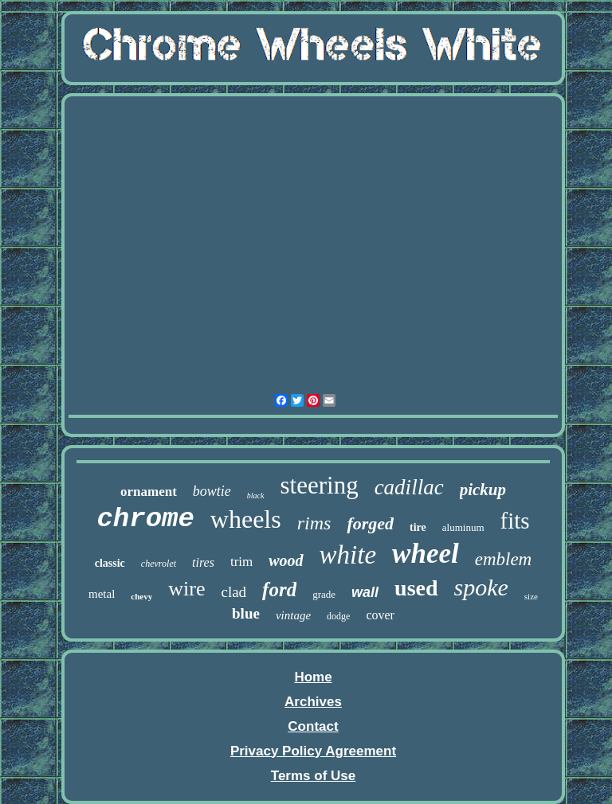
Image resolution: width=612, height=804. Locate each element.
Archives (313, 701)
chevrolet (158, 563)
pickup (483, 489)
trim (241, 561)
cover (380, 615)
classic (110, 563)
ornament (148, 491)
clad (233, 591)
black (256, 495)
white (348, 555)
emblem (503, 559)
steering (319, 485)
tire (418, 527)
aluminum (463, 527)
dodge (338, 616)
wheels (245, 519)
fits (515, 520)
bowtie (212, 491)
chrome (145, 519)
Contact (313, 726)
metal (101, 593)
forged (370, 523)
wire (186, 588)
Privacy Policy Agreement (313, 751)
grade (323, 594)
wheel (425, 553)
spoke (481, 587)
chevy (141, 596)
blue (246, 613)
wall (365, 592)
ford (279, 589)
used (415, 588)
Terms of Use (313, 775)
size (531, 596)
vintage (293, 615)
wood (286, 560)
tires (203, 562)
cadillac (409, 487)
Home (313, 677)
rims (314, 523)
